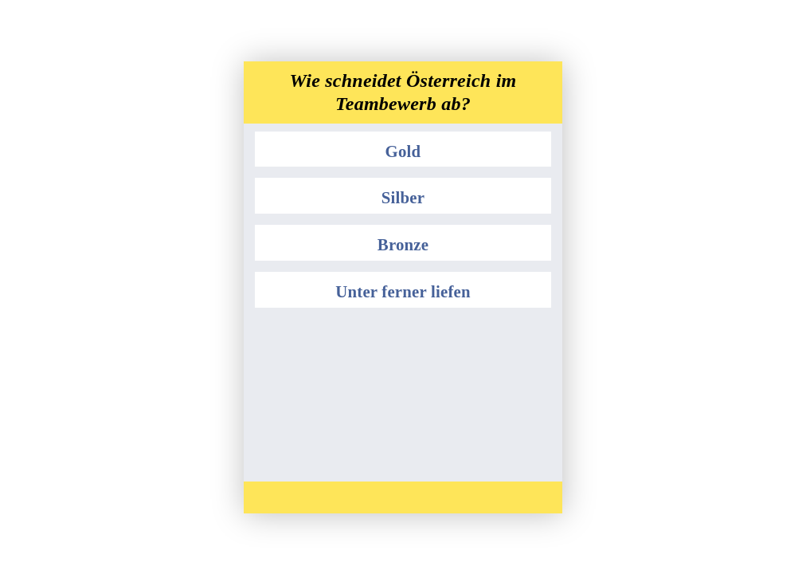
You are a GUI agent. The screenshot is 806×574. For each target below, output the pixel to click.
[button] (403, 149)
